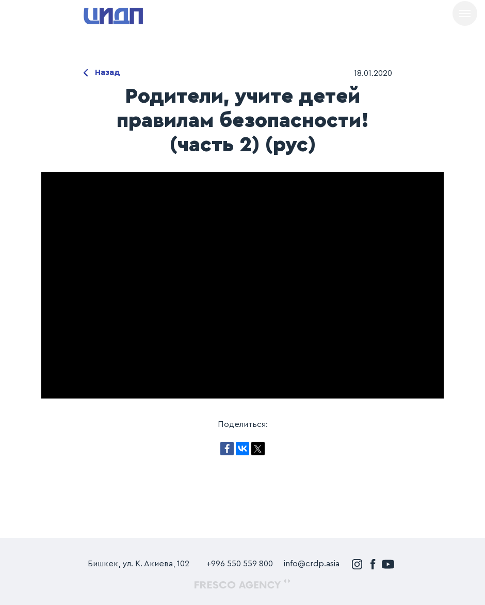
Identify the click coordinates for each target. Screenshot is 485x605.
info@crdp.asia (312, 564)
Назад (107, 72)
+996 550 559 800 (239, 564)
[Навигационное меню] (465, 13)
